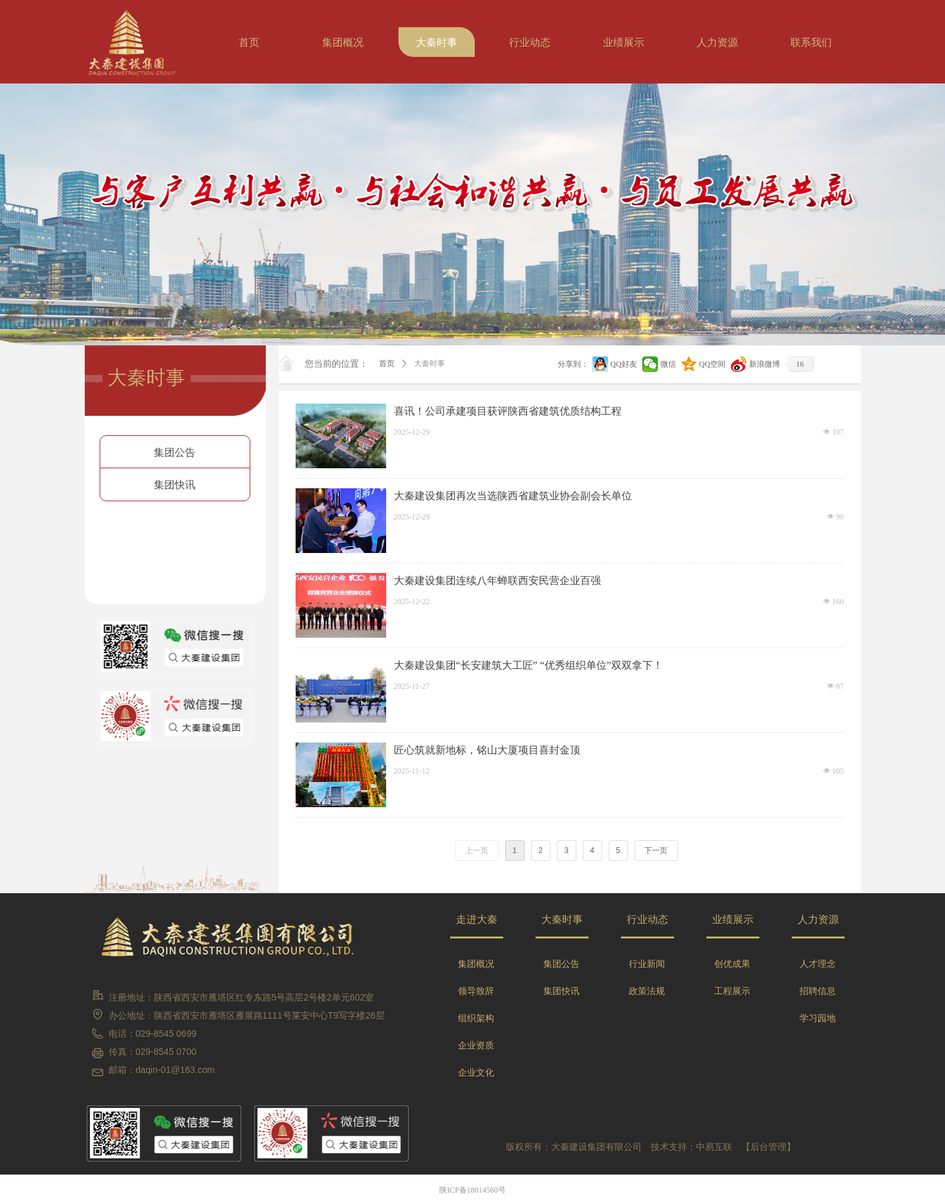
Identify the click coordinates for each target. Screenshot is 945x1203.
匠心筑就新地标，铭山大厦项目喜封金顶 (487, 749)
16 (800, 364)
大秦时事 (429, 363)
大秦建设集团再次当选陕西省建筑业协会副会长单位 (513, 495)
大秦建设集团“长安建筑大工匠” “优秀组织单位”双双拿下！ (528, 665)
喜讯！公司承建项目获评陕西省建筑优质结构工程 (508, 411)
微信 (668, 364)
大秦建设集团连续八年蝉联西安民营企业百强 (497, 580)
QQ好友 (624, 364)
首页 (387, 363)
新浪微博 (764, 364)
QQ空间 (712, 364)
